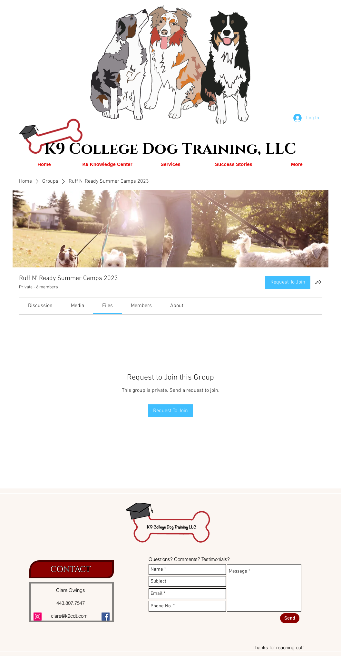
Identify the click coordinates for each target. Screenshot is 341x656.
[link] (40, 306)
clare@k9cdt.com (69, 616)
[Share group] (318, 282)
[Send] (289, 618)
